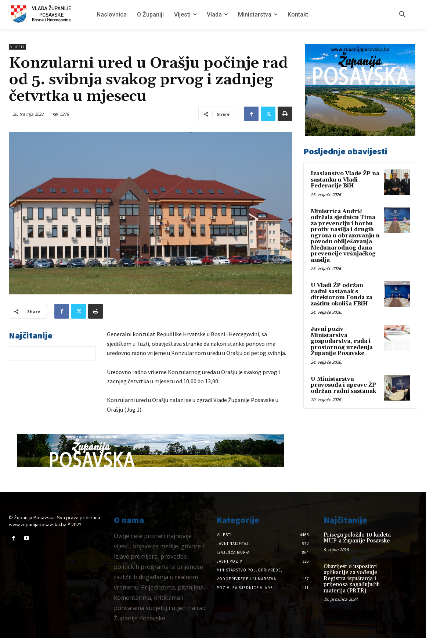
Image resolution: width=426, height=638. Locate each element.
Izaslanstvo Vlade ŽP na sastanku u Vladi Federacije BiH (345, 179)
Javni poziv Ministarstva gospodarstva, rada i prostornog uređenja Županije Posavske (342, 341)
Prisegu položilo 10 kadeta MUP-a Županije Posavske (357, 538)
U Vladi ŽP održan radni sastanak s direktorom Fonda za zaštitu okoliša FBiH (341, 294)
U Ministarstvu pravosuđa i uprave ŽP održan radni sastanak (343, 385)
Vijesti (17, 47)
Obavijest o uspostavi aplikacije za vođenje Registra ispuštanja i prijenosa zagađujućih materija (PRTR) (352, 578)
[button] (402, 14)
